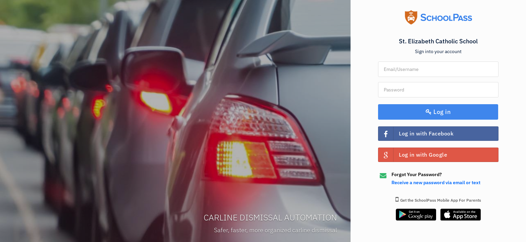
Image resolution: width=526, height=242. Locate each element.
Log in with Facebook (416, 133)
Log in (438, 112)
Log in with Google (412, 155)
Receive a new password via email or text (435, 182)
